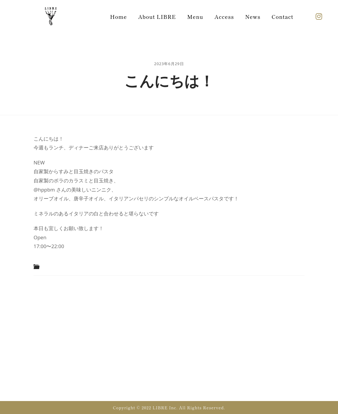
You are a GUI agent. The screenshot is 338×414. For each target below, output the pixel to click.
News (253, 16)
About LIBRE (157, 16)
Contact (283, 16)
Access (224, 16)
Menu (195, 16)
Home (118, 16)
